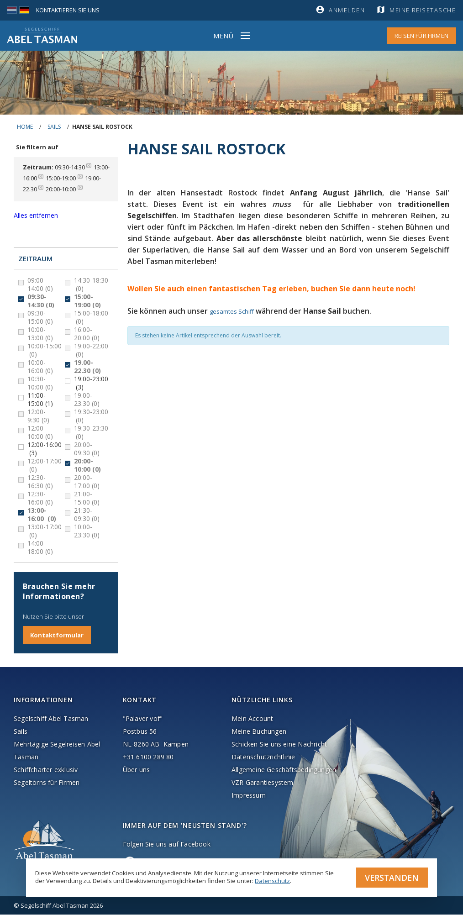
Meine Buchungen (259, 731)
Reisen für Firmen (421, 36)
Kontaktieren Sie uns (68, 10)
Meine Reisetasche (423, 10)
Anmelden (347, 10)
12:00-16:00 (44, 449)
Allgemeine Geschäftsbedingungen (284, 770)
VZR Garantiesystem (263, 782)
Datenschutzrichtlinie (263, 757)
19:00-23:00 (91, 383)
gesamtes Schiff (232, 311)
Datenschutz (272, 880)
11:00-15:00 (40, 399)
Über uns (136, 770)
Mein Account (252, 719)
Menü (223, 35)
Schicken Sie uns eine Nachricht (279, 744)
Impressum (249, 795)
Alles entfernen (36, 215)
